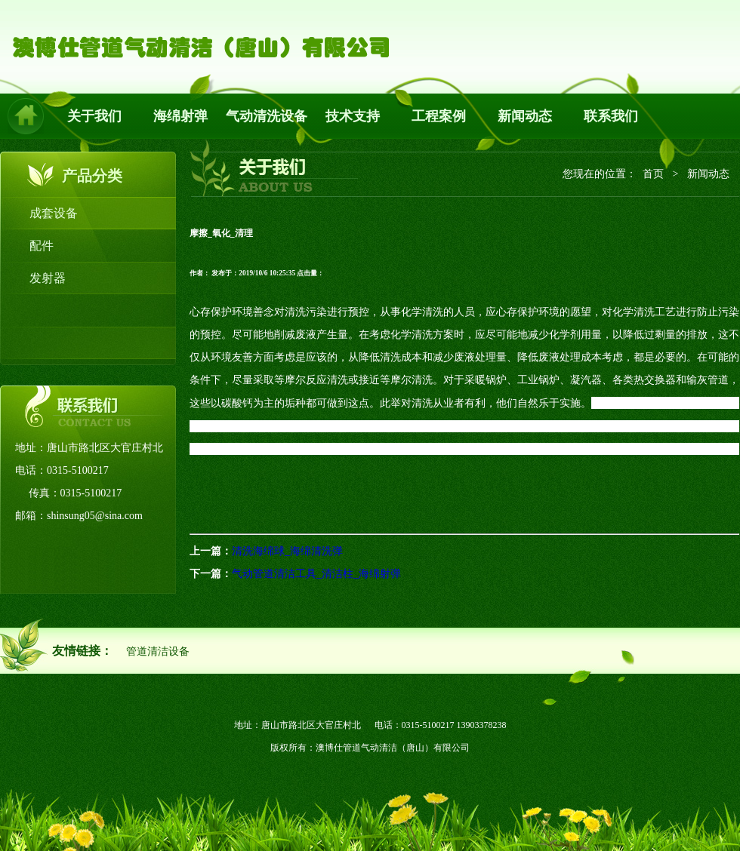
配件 (41, 245)
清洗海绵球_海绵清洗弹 (287, 551)
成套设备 (53, 213)
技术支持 (352, 116)
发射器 (47, 278)
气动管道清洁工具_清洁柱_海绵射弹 (316, 573)
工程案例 (439, 116)
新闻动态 (525, 116)
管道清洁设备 (158, 651)
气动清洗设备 (266, 116)
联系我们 (611, 116)
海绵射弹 (180, 116)
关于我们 (94, 116)
